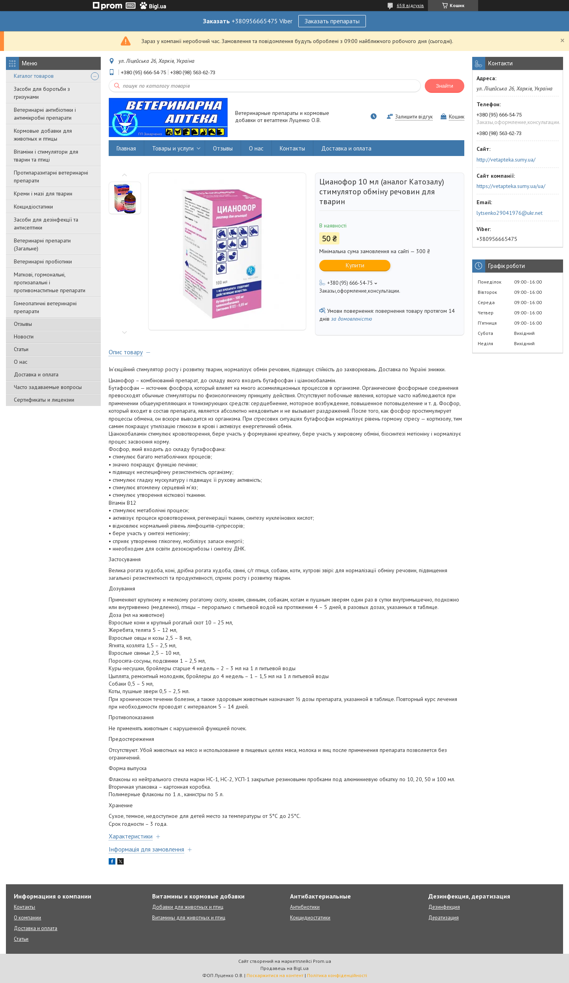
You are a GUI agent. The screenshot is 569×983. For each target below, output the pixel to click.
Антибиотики (305, 907)
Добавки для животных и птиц (187, 907)
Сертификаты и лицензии (44, 399)
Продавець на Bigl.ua (284, 968)
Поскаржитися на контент (275, 975)
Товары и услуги (173, 148)
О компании (27, 917)
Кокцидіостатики (33, 206)
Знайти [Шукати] (444, 86)
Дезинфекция (444, 907)
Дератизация (443, 917)
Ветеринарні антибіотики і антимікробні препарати (45, 113)
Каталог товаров (34, 75)
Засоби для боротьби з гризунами (42, 92)
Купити (355, 265)
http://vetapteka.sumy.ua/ (506, 159)
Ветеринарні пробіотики (43, 261)
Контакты (292, 148)
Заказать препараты (332, 21)
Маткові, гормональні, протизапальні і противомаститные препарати (49, 282)
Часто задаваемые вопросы (48, 387)
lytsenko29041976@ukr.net (510, 212)
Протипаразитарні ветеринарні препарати (51, 176)
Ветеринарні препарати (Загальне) (42, 244)
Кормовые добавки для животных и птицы (43, 134)
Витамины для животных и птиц (188, 917)
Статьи (21, 349)
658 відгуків (410, 5)
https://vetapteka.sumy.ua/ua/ (511, 186)
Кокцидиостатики (310, 917)
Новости (24, 336)
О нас (20, 361)
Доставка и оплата (36, 374)
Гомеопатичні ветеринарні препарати (45, 307)
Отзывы (23, 323)
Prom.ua (322, 961)
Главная (126, 148)
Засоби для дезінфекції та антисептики (46, 223)
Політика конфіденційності (337, 975)
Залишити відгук (414, 116)
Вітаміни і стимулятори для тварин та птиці (46, 155)
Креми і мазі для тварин (43, 193)
